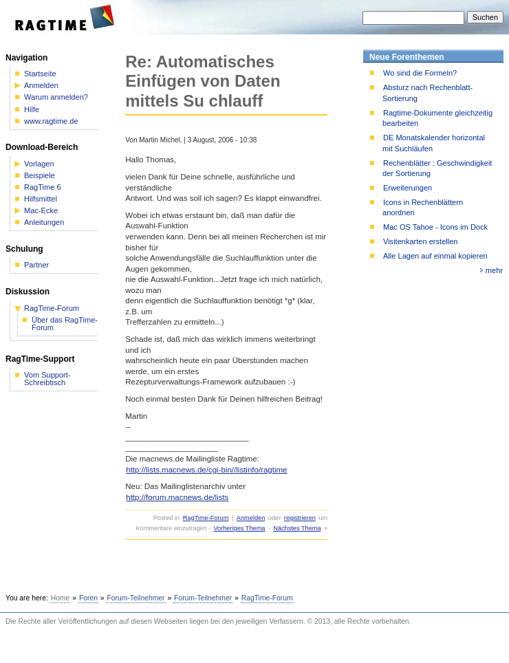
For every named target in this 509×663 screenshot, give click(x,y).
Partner (36, 265)
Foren (88, 598)
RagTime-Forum (206, 517)
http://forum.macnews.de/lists (177, 497)
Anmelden (251, 517)
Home (60, 598)
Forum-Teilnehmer (135, 598)
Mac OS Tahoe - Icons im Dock (435, 227)
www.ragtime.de (51, 121)
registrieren (300, 517)
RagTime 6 (42, 187)
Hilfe (31, 109)
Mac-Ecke (41, 211)
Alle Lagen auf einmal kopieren (435, 256)
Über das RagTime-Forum (65, 324)
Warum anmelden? (56, 97)
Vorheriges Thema (239, 528)
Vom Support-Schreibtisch (47, 379)
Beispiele (39, 176)
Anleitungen (44, 222)
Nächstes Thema (297, 528)
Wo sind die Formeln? (420, 73)
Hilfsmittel (40, 199)
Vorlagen (39, 164)
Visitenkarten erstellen (420, 241)
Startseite (40, 74)
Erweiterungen (407, 188)
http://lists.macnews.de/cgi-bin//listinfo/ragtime (206, 470)
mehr (494, 270)
